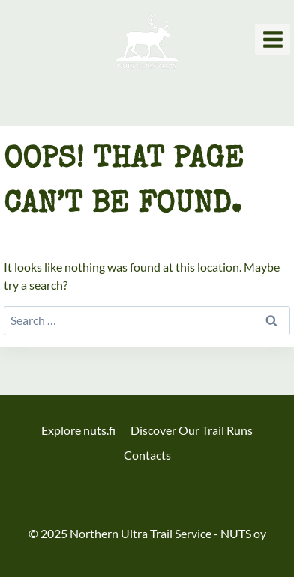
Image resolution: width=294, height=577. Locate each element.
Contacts (147, 455)
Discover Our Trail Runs (191, 430)
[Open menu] (272, 39)
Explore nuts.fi (78, 430)
